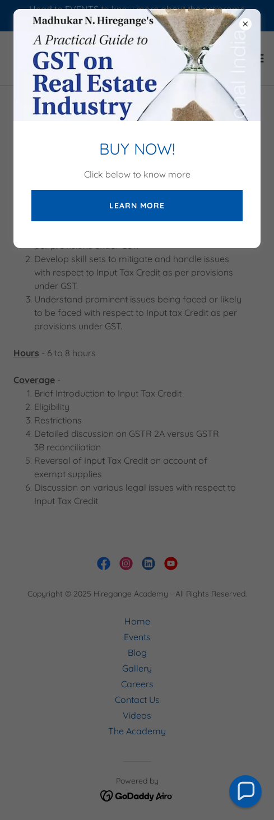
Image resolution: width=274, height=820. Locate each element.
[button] (245, 791)
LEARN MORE (137, 206)
